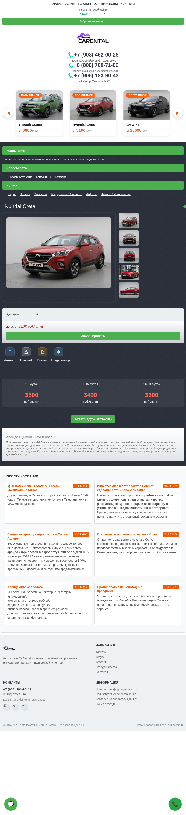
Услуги (70, 3)
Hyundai (13, 159)
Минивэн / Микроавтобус (116, 194)
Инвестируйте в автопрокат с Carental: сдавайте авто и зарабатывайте (126, 488)
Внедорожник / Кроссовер (66, 194)
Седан (12, 194)
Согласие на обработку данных (116, 699)
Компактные (43, 176)
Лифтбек (91, 194)
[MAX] (24, 707)
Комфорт (60, 176)
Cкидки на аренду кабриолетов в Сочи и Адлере (37, 536)
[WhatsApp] (6, 707)
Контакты (128, 3)
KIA (70, 159)
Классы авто (16, 168)
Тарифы (56, 3)
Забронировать (93, 336)
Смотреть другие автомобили (93, 419)
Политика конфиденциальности (116, 689)
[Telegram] (15, 707)
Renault (26, 159)
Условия (84, 3)
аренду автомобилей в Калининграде (125, 600)
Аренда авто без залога (25, 587)
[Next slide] (178, 113)
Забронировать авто (93, 21)
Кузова (12, 185)
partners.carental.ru (158, 495)
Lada (79, 159)
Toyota (90, 159)
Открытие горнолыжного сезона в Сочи (127, 534)
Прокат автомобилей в (93, 9)
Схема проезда (106, 704)
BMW (38, 159)
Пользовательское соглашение (116, 694)
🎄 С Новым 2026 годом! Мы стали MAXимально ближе (33, 488)
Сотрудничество (106, 3)
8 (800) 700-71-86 (14, 694)
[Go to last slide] (8, 113)
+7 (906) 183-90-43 (17, 689)
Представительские (20, 176)
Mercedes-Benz (55, 159)
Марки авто (15, 150)
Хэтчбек (25, 194)
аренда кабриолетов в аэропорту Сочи (36, 552)
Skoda (101, 159)
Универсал (40, 194)
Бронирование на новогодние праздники (119, 589)
